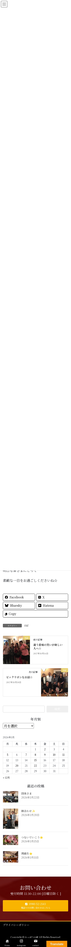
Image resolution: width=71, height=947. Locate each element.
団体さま (26, 793)
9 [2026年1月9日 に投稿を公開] (45, 755)
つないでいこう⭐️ (32, 837)
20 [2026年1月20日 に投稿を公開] (16, 765)
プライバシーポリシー (16, 925)
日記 (26, 625)
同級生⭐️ (26, 853)
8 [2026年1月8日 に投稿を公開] (35, 755)
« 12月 (6, 777)
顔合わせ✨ (28, 811)
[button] (35, 905)
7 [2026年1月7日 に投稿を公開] (26, 755)
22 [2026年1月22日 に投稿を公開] (35, 765)
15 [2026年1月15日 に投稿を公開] (35, 760)
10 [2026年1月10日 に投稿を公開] (54, 755)
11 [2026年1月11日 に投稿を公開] (63, 755)
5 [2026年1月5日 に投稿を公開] (7, 755)
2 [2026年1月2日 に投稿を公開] (45, 749)
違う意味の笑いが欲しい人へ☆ (47, 646)
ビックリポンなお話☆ (19, 677)
